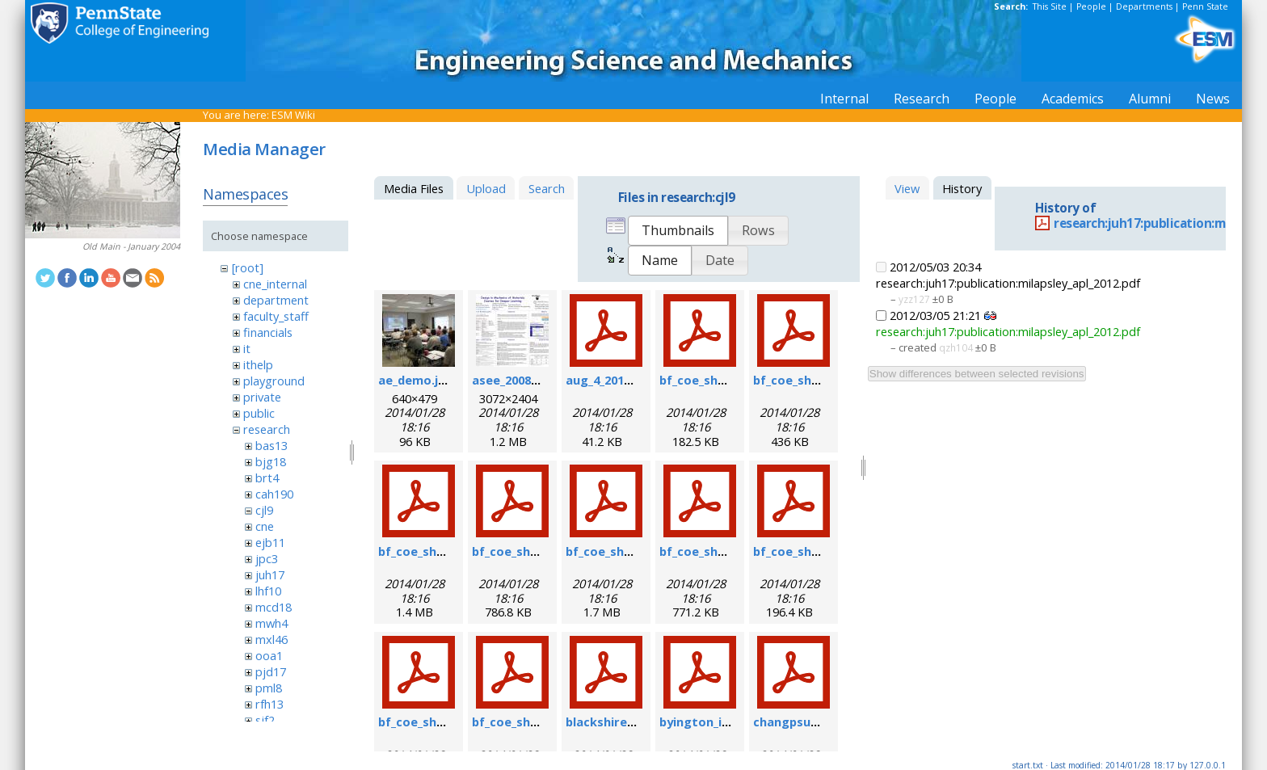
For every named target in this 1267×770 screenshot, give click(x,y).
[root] (247, 267)
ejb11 (270, 542)
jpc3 (266, 558)
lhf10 (268, 591)
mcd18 (273, 607)
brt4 (267, 477)
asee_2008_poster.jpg (535, 380)
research (266, 429)
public (259, 413)
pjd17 (270, 671)
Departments (1144, 6)
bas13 (271, 445)
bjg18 (270, 461)
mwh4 (271, 623)
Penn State (1205, 6)
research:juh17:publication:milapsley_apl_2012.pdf (1008, 331)
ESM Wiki (293, 114)
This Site (1050, 6)
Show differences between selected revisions (976, 374)
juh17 (269, 574)
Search (546, 188)
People (1091, 6)
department (276, 300)
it (246, 348)
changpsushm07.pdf (812, 721)
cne (264, 526)
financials (268, 332)
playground (274, 380)
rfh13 (269, 704)
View (907, 188)
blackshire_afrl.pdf (621, 721)
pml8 (268, 688)
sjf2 (265, 720)
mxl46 (271, 639)
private (262, 397)
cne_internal (275, 284)
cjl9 (264, 510)
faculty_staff (276, 316)
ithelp (258, 364)
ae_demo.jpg (415, 380)
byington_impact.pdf (721, 721)
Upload (486, 188)
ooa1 (269, 655)
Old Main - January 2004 (131, 246)
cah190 (274, 494)
